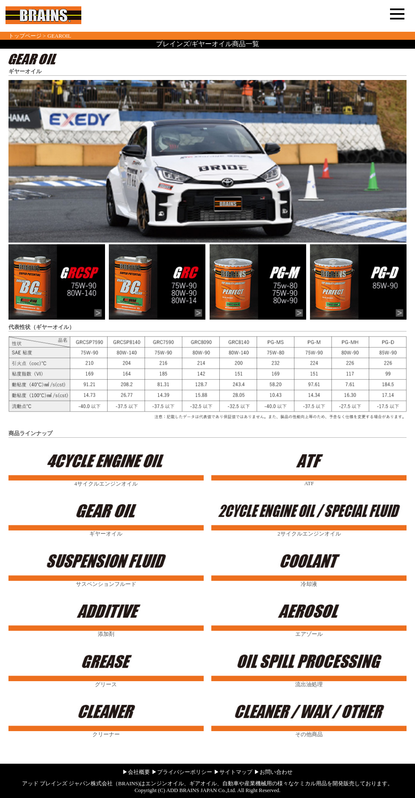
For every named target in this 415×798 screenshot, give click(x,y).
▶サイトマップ (233, 772)
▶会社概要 (136, 772)
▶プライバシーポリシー (182, 772)
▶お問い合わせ (273, 772)
